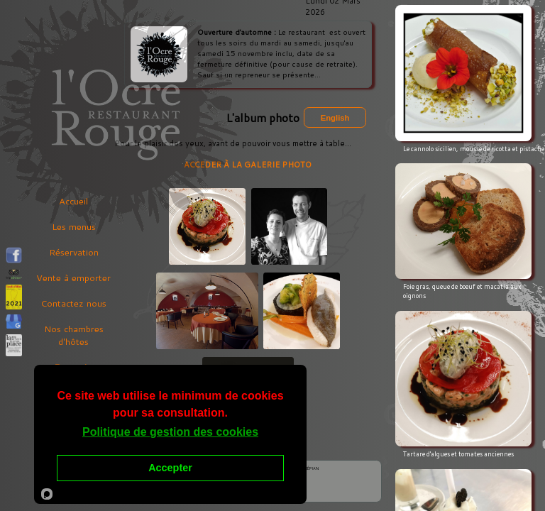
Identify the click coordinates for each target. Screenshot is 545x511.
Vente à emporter (73, 277)
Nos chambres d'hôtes (74, 335)
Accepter (170, 467)
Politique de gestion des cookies (170, 432)
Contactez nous (73, 303)
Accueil (73, 200)
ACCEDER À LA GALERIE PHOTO (248, 165)
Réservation (74, 252)
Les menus (74, 226)
